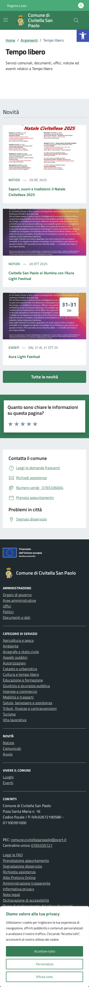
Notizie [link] (15, 179)
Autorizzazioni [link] (14, 663)
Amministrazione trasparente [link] (26, 883)
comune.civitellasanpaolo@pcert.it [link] (38, 840)
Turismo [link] (9, 714)
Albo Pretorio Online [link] (19, 877)
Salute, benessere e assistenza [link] (27, 703)
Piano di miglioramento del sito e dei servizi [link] (38, 906)
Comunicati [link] (12, 748)
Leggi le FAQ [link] (13, 855)
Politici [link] (8, 612)
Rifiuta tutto (44, 976)
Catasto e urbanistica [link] (20, 669)
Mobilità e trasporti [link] (18, 697)
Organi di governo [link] (17, 595)
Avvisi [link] (8, 754)
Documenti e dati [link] (16, 617)
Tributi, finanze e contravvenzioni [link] (30, 708)
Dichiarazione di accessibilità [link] (26, 900)
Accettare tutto (44, 951)
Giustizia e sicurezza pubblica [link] (26, 686)
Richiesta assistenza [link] (19, 872)
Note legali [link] (11, 894)
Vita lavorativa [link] (14, 720)
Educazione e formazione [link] (23, 680)
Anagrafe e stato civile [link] (21, 652)
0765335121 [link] (41, 845)
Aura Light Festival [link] (24, 356)
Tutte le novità (44, 377)
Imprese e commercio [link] (20, 691)
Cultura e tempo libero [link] (21, 674)
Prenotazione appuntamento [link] (26, 860)
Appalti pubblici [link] (15, 657)
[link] (83, 36)
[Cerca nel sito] (76, 20)
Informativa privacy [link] (18, 889)
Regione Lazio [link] (16, 5)
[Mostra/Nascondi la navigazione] (6, 20)
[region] (44, 946)
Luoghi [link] (8, 777)
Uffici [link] (7, 606)
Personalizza (44, 963)
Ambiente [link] (11, 646)
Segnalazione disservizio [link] (22, 866)
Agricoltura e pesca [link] (18, 640)
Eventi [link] (14, 347)
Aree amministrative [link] (19, 600)
